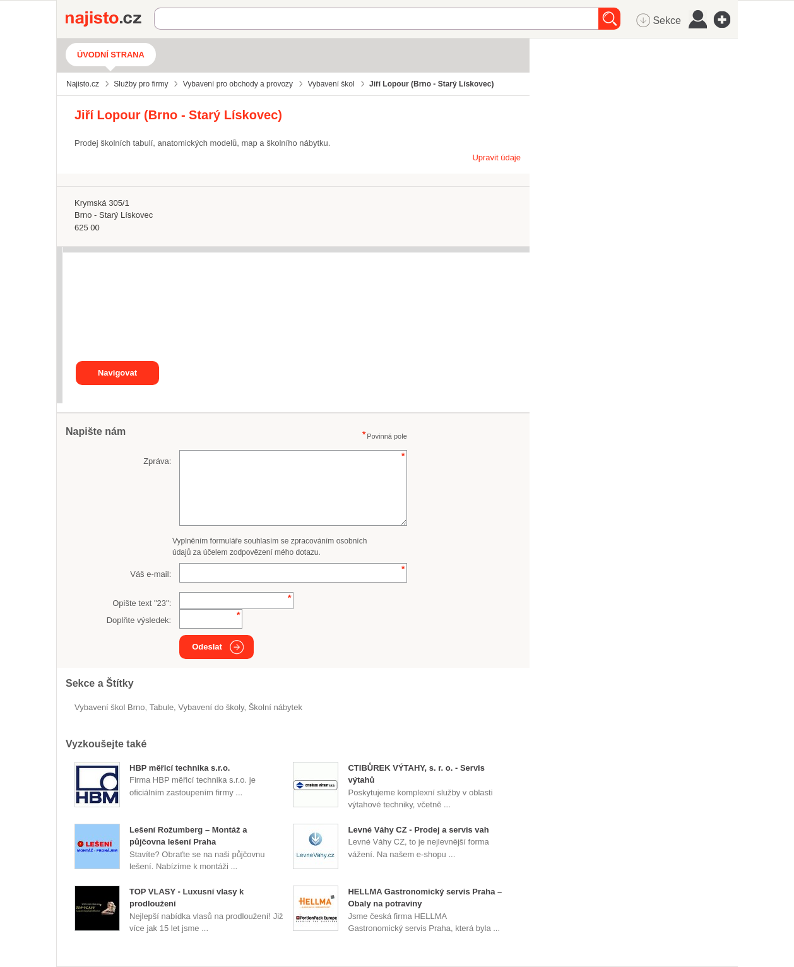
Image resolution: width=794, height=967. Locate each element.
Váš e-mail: (150, 574)
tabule (162, 707)
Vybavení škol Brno (109, 707)
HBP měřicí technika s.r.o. (179, 768)
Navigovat (117, 372)
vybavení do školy (211, 707)
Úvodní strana (111, 54)
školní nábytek (275, 707)
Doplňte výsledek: (139, 620)
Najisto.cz (110, 18)
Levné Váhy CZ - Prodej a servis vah (418, 829)
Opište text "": (141, 603)
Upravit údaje (496, 157)
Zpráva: (157, 461)
